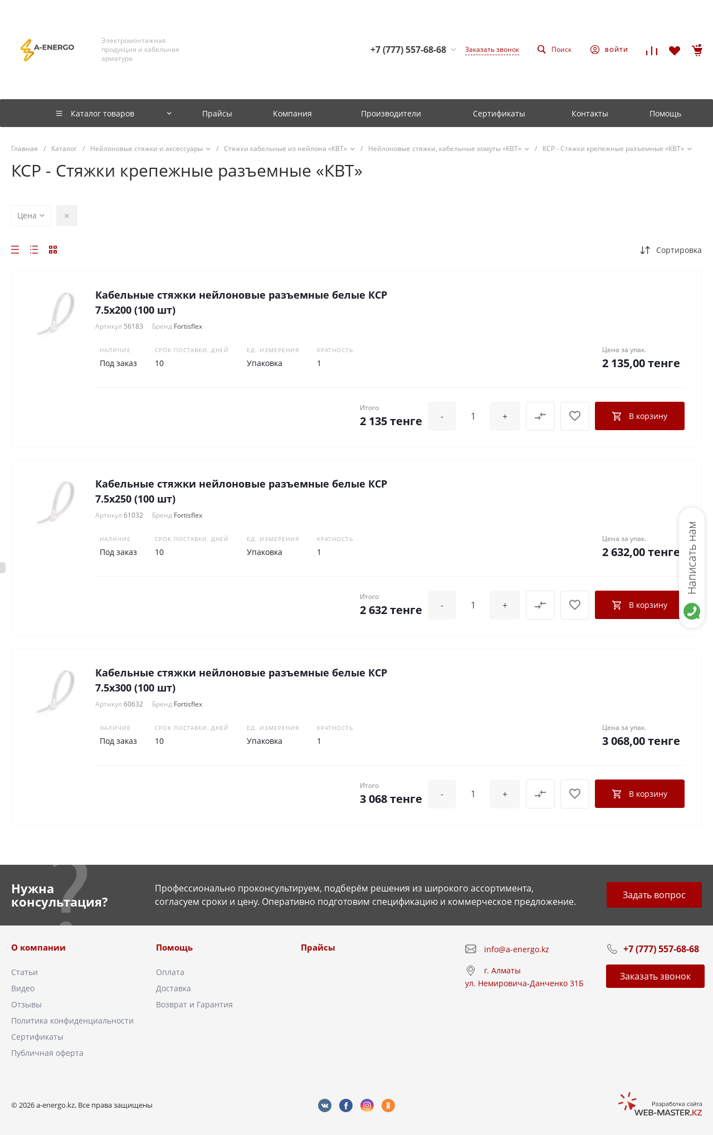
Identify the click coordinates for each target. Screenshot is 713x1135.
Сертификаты (37, 1036)
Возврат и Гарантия (194, 1004)
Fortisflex (188, 326)
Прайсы (318, 947)
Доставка (173, 988)
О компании (38, 947)
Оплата (170, 972)
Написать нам (691, 558)
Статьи (24, 972)
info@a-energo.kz (516, 949)
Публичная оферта (47, 1053)
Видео (23, 988)
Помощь (174, 947)
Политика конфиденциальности (72, 1020)
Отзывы (26, 1004)
